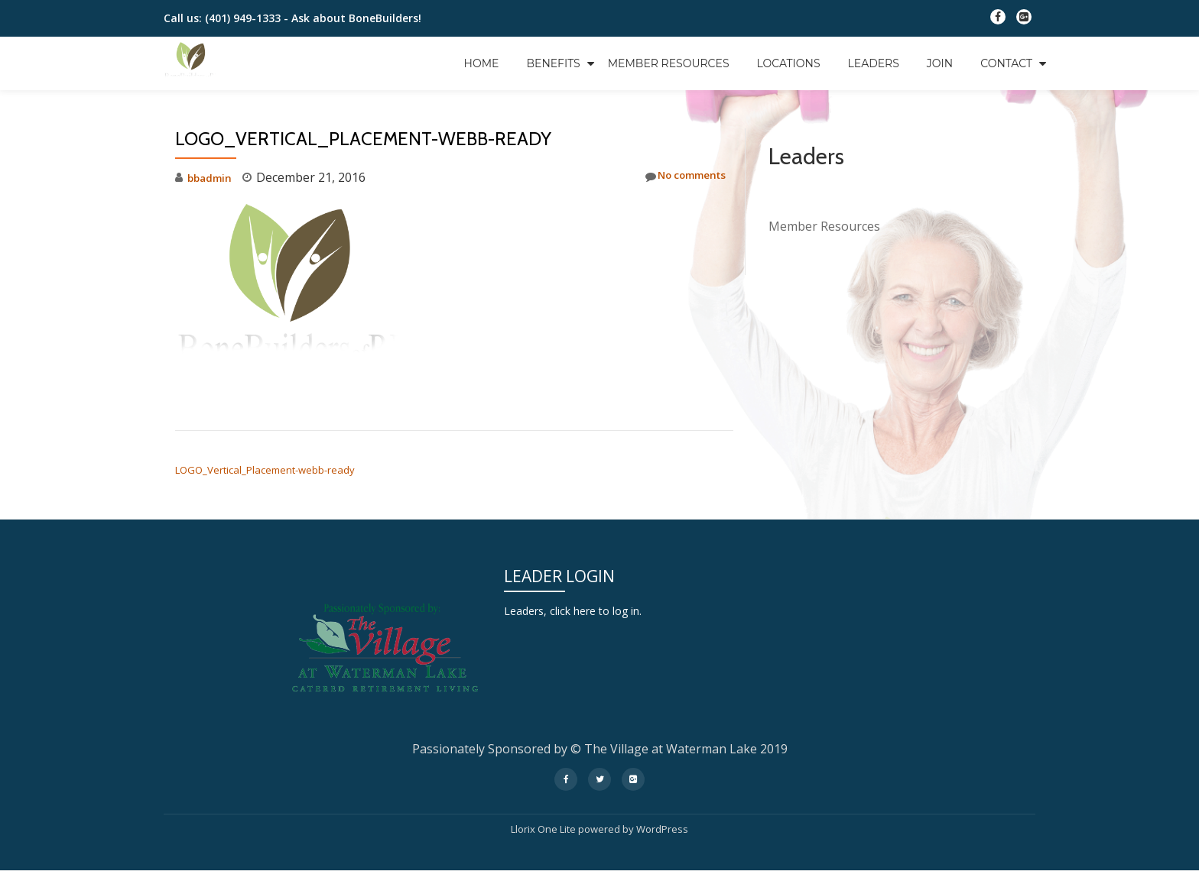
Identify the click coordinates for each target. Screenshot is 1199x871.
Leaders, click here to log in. (583, 610)
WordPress (662, 829)
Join (940, 63)
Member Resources (668, 63)
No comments (677, 177)
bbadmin (213, 177)
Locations (788, 63)
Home (481, 63)
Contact (1006, 63)
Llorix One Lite (544, 829)
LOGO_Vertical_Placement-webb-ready (265, 470)
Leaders (873, 63)
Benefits (553, 63)
